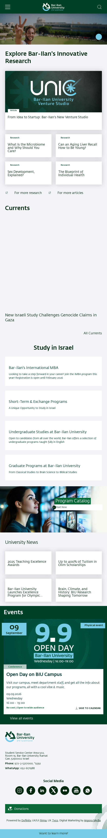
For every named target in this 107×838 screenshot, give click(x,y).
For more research (28, 193)
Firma (43, 820)
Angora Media (92, 820)
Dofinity (26, 820)
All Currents (93, 333)
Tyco (55, 820)
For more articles (70, 193)
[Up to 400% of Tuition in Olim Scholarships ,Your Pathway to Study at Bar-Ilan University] (79, 562)
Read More (98, 37)
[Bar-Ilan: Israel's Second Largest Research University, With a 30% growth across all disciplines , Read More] (53, 29)
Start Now (61, 507)
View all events (21, 718)
